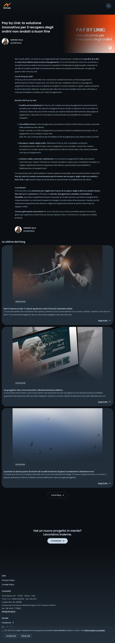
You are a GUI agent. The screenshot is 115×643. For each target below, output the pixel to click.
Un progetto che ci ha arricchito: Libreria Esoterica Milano (33, 390)
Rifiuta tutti (25, 636)
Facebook (8, 622)
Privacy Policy (8, 580)
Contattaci (57, 541)
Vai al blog (57, 495)
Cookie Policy (8, 584)
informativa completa (95, 630)
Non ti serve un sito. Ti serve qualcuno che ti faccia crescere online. (38, 308)
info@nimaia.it (8, 611)
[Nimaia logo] (7, 8)
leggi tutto (104, 320)
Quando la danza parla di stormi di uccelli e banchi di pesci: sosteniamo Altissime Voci (49, 471)
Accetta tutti (11, 636)
